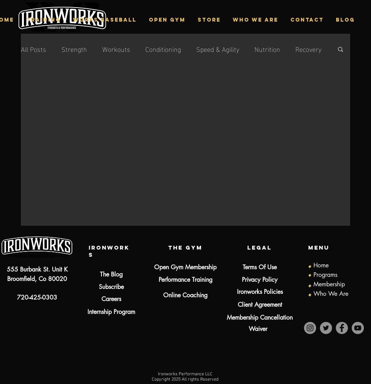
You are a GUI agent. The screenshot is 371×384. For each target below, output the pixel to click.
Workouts (116, 48)
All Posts (33, 48)
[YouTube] (358, 328)
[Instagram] (310, 328)
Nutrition (267, 48)
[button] (43, 20)
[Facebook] (342, 328)
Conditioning (163, 48)
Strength (74, 48)
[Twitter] (326, 328)
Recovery (308, 48)
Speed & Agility (217, 48)
